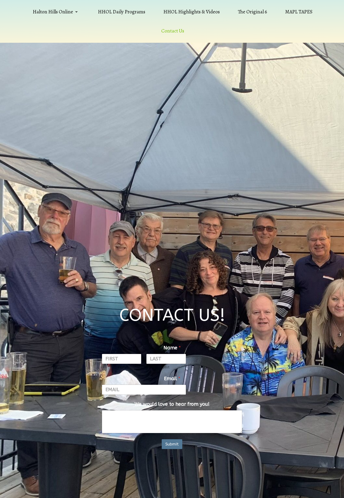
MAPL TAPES (298, 11)
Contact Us (172, 30)
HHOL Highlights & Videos (191, 11)
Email (172, 378)
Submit (172, 444)
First (121, 367)
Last (166, 367)
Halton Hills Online (56, 11)
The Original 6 (252, 11)
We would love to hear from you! (172, 404)
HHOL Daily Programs (121, 11)
